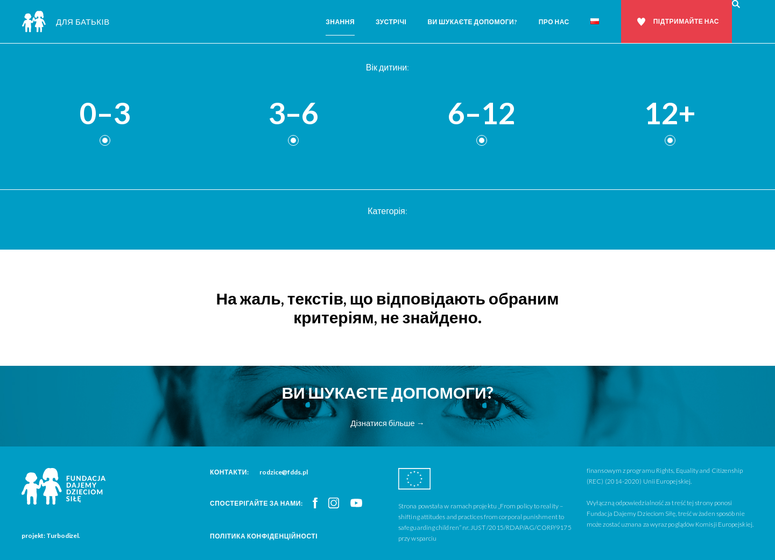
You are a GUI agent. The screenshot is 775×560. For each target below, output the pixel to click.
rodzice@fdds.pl (283, 472)
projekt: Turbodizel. (51, 535)
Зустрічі (391, 22)
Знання (340, 22)
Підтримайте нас (686, 21)
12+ (670, 114)
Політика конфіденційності (264, 536)
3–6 (293, 114)
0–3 (105, 114)
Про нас (554, 22)
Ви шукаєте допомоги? (472, 22)
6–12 (482, 114)
